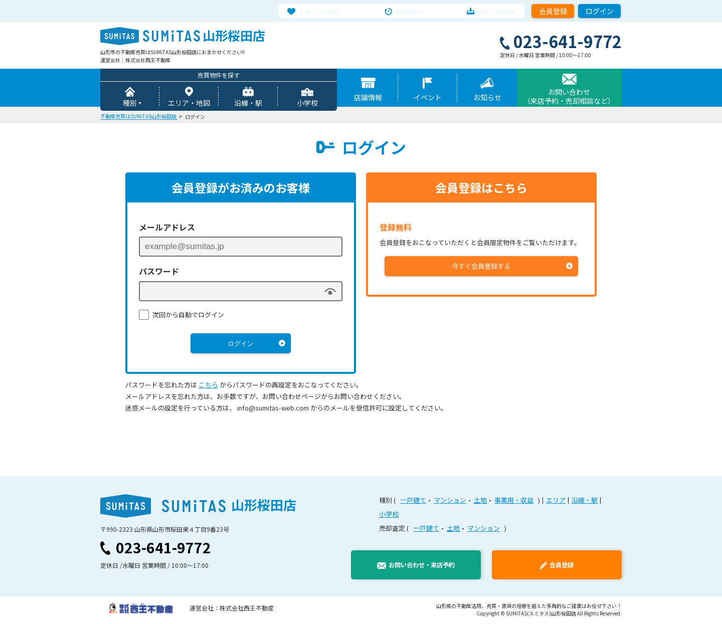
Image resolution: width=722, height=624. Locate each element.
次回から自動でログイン (188, 316)
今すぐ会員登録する (481, 267)
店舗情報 (368, 99)
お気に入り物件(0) (332, 11)
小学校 (307, 104)
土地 (480, 501)
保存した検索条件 (485, 11)
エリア (556, 501)
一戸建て (413, 501)
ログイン (600, 11)
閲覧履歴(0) (410, 11)
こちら (208, 386)
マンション (450, 501)
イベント (428, 99)
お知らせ (487, 99)
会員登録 (553, 11)
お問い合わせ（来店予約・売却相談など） (569, 97)
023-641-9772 (163, 549)
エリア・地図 (189, 104)
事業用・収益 (513, 501)
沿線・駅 (248, 104)
